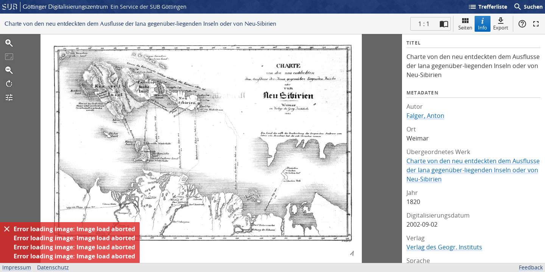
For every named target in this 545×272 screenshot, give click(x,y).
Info (482, 23)
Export (500, 23)
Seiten (465, 23)
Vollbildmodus (535, 23)
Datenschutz (53, 267)
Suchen (528, 6)
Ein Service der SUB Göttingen (149, 6)
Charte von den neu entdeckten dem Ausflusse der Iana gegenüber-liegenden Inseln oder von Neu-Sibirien (473, 170)
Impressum (16, 267)
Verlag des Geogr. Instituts (444, 247)
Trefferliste (487, 6)
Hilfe (522, 23)
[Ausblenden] (7, 229)
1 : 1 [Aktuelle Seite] (424, 24)
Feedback (531, 267)
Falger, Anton (425, 115)
